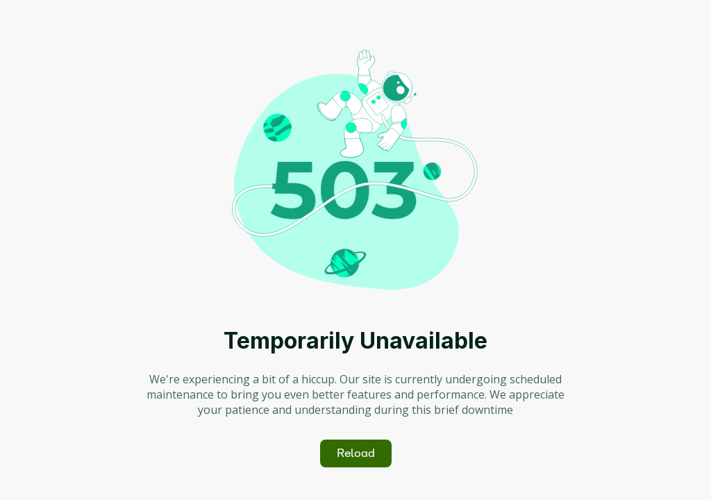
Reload (356, 453)
